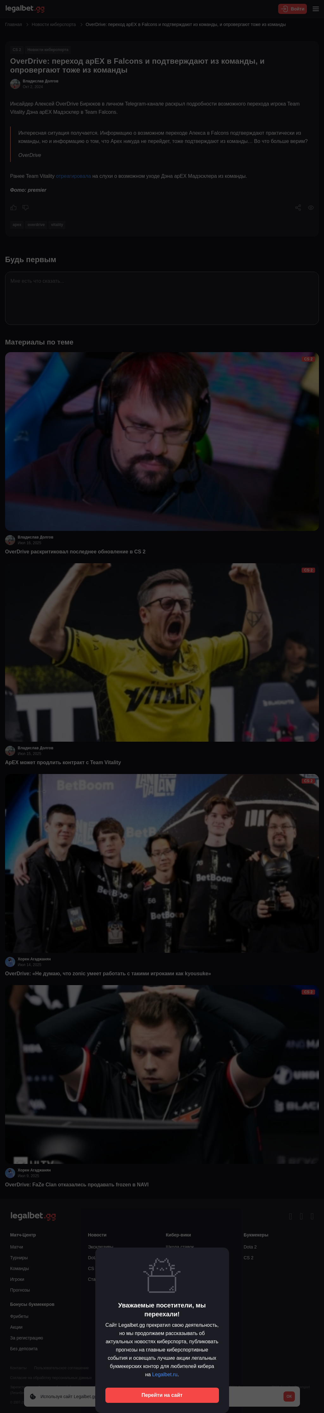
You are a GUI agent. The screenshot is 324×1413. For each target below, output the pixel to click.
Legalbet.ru (165, 1374)
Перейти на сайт (162, 1395)
